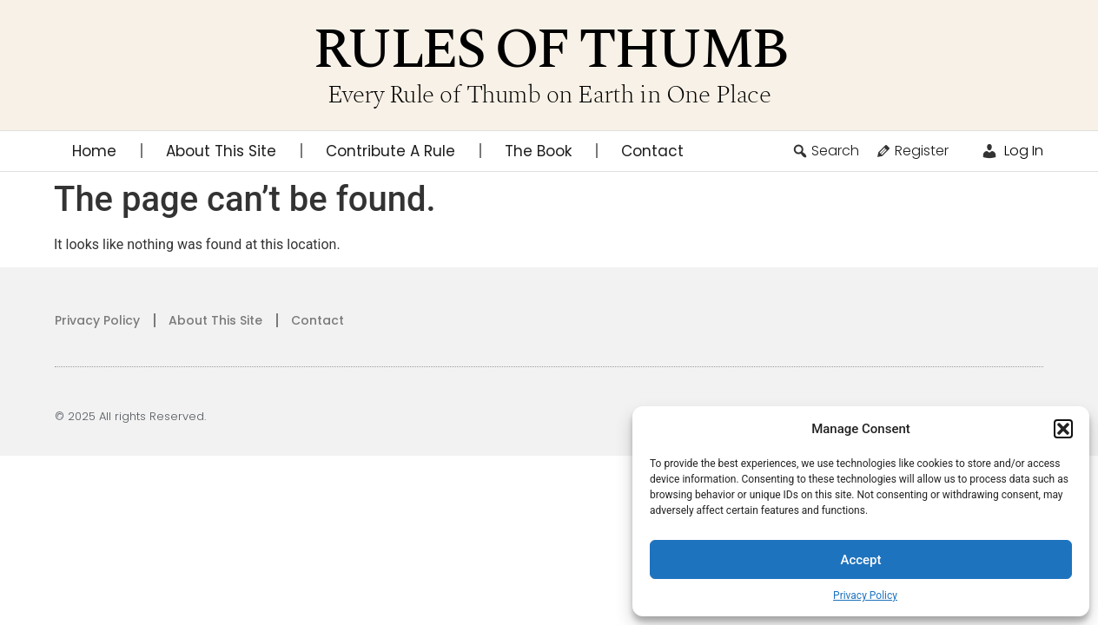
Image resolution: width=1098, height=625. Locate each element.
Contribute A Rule (390, 151)
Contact (652, 151)
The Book (538, 151)
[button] (1063, 429)
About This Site (221, 151)
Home (94, 151)
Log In (1012, 151)
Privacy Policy (865, 595)
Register (912, 151)
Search (825, 151)
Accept (860, 560)
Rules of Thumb (549, 50)
